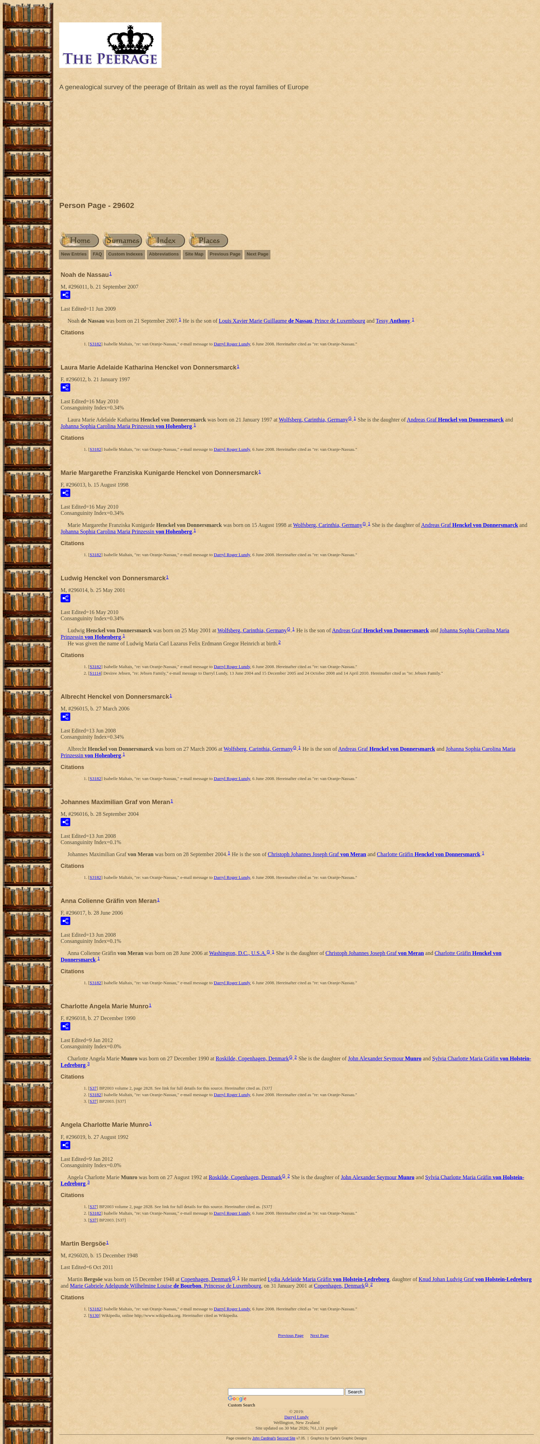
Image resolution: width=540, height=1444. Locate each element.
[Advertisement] (296, 148)
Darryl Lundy (296, 1417)
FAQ (97, 254)
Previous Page (225, 254)
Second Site (286, 1438)
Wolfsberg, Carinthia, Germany (313, 420)
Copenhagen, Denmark (206, 1279)
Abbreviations (164, 254)
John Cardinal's (264, 1438)
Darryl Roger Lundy (232, 343)
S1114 (95, 673)
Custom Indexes (125, 254)
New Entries (73, 254)
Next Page (257, 254)
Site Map (194, 254)
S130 (94, 1315)
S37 (93, 1088)
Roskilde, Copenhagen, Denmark (252, 1058)
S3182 (95, 343)
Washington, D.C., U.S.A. (237, 953)
